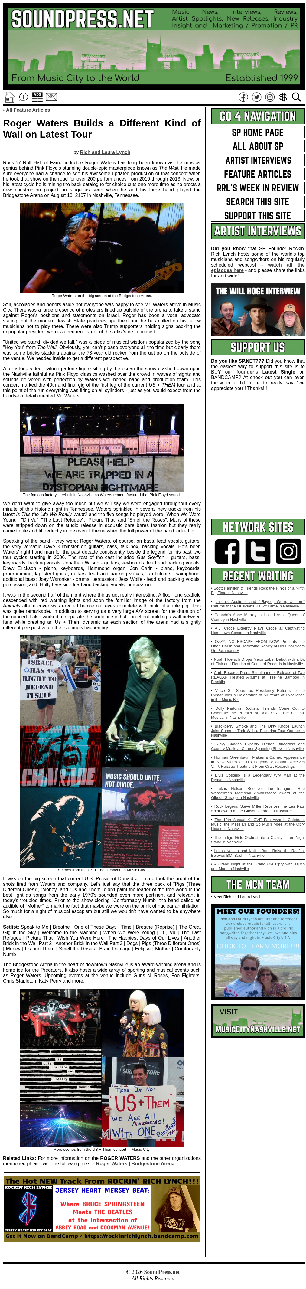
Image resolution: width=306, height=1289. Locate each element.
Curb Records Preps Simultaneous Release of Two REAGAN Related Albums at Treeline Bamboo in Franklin (258, 677)
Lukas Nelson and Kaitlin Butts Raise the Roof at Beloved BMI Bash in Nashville (258, 853)
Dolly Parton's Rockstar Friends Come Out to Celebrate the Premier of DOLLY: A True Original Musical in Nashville (258, 713)
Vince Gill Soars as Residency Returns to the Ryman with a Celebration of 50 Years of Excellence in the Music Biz (258, 695)
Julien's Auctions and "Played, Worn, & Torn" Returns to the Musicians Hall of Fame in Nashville (258, 603)
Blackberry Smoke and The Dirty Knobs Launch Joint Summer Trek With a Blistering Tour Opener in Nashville (258, 731)
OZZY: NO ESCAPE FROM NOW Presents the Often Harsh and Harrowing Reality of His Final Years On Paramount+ (258, 646)
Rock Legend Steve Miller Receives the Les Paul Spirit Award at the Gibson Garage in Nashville (258, 808)
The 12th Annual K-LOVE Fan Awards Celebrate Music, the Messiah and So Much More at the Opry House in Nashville (258, 824)
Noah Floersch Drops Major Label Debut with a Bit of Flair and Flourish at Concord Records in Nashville (258, 661)
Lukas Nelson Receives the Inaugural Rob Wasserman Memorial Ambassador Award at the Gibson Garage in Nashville (258, 793)
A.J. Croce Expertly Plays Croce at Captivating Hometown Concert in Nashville (258, 630)
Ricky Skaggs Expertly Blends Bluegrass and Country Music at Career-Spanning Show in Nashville (258, 746)
